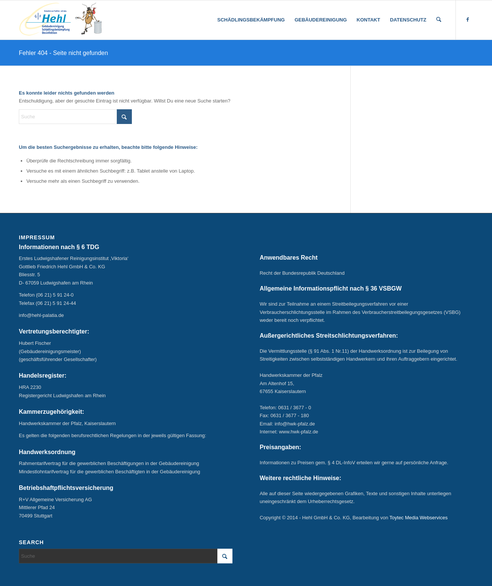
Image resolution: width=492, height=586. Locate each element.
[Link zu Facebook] (467, 19)
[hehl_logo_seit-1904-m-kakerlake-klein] (60, 20)
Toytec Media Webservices (419, 517)
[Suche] (438, 20)
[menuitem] (251, 20)
